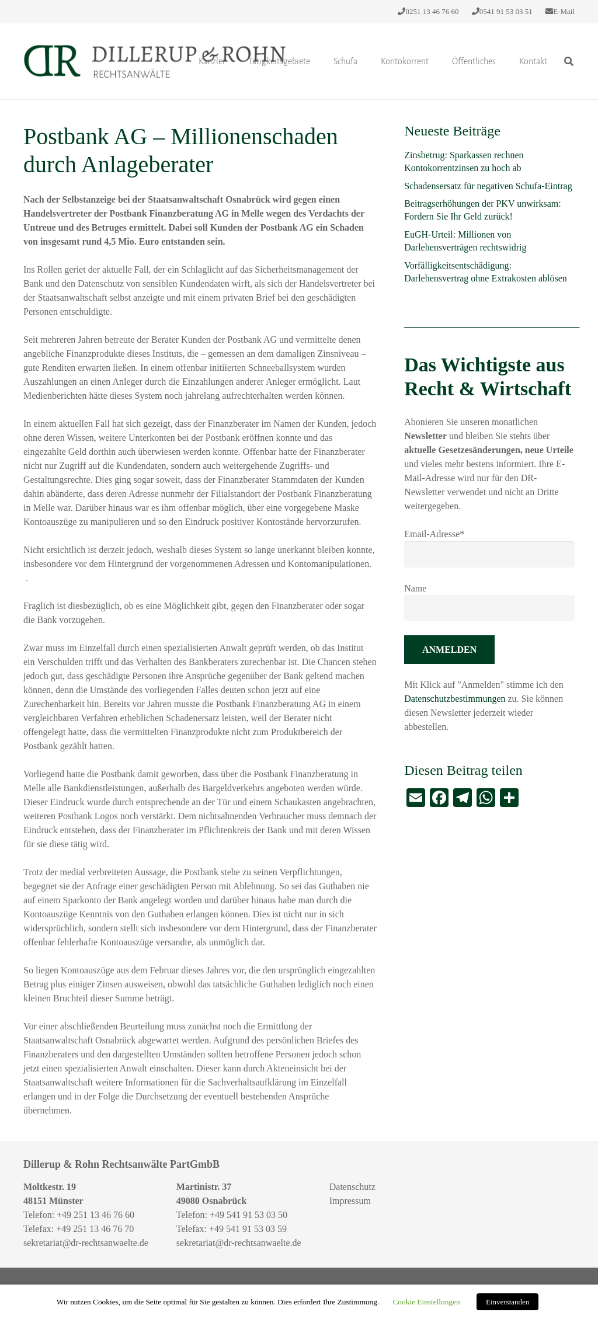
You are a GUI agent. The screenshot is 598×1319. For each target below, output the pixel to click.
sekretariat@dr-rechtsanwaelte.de (85, 1243)
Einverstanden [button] (507, 1301)
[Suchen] (569, 61)
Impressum (350, 1201)
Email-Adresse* (434, 534)
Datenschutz (352, 1187)
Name (415, 588)
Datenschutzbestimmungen (455, 699)
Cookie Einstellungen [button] (426, 1301)
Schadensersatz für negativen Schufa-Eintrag (488, 186)
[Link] (154, 61)
